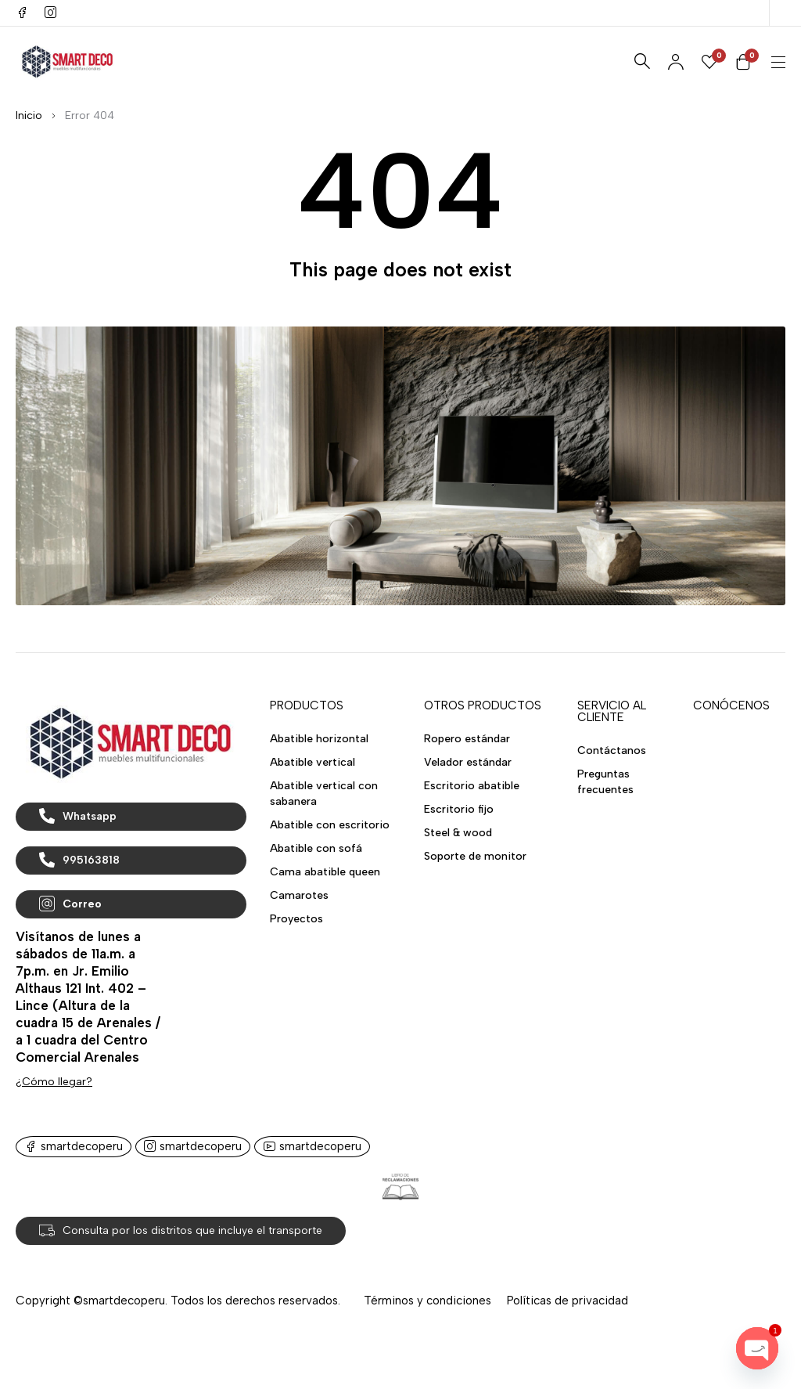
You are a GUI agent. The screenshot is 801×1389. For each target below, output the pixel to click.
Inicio (29, 115)
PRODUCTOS (306, 705)
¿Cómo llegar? (54, 1081)
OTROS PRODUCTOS (482, 705)
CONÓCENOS (731, 705)
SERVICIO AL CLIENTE (611, 711)
